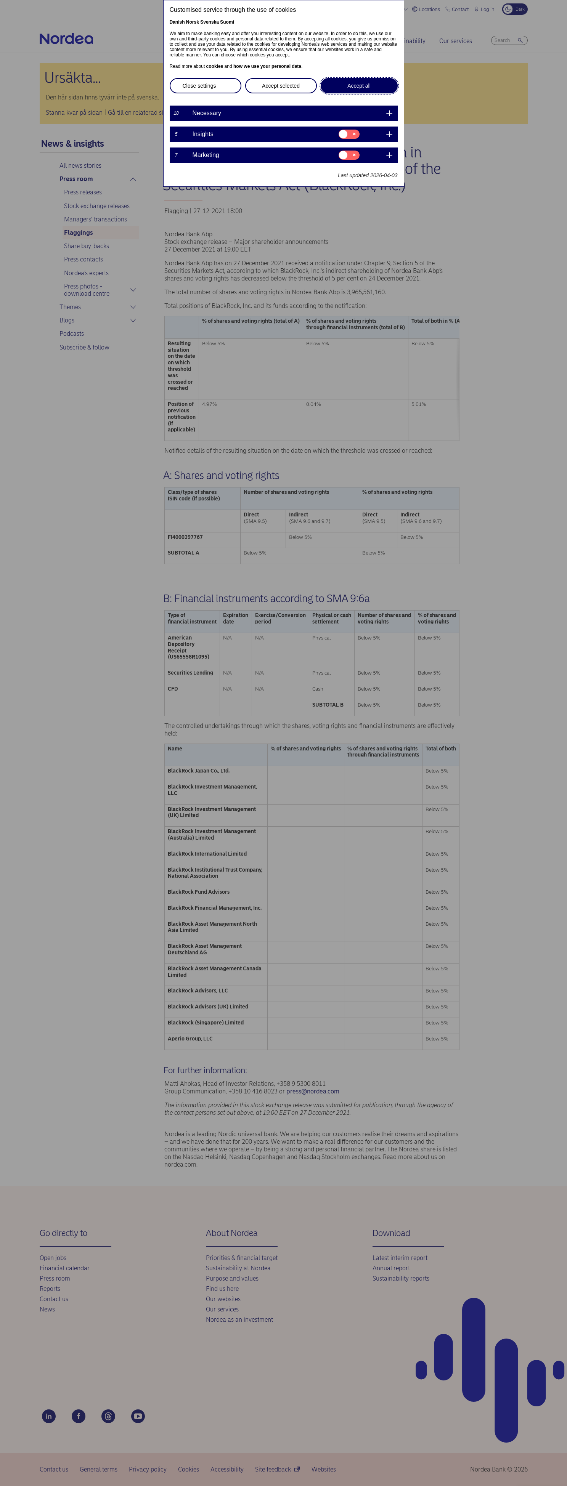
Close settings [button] (199, 86)
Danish (177, 22)
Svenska (209, 22)
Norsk (192, 22)
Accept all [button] (359, 86)
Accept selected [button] (281, 86)
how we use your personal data (267, 66)
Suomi (227, 22)
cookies (214, 66)
